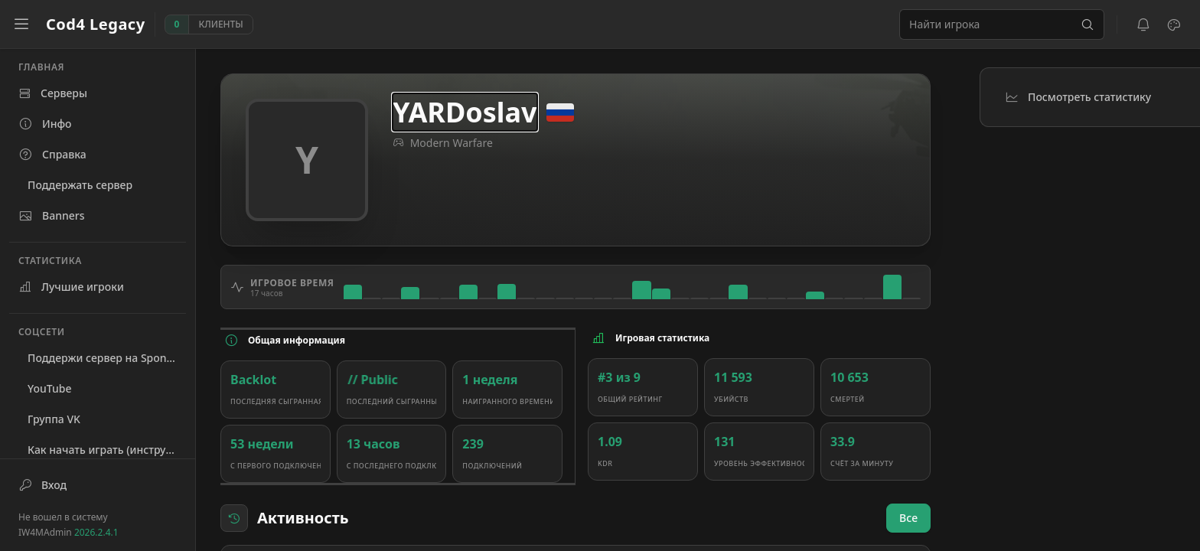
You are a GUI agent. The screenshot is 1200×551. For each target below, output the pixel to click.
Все (908, 517)
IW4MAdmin (68, 532)
